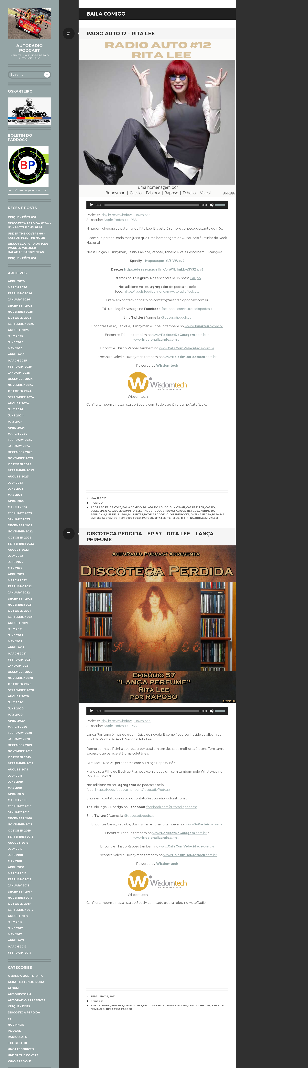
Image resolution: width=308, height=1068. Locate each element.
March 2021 (17, 653)
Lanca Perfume (199, 1005)
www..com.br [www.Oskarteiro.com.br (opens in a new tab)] (204, 326)
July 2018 (15, 849)
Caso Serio (157, 1005)
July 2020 (15, 702)
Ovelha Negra (201, 514)
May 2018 (15, 861)
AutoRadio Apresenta (27, 1000)
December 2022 (20, 525)
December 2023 (20, 452)
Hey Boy (192, 510)
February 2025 (20, 366)
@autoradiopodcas (176, 317)
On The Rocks (179, 514)
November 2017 (20, 897)
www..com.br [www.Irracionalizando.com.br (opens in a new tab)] (157, 339)
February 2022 (20, 586)
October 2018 (19, 830)
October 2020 (19, 684)
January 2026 (19, 299)
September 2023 (21, 470)
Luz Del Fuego (116, 514)
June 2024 (16, 415)
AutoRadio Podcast (29, 48)
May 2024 (15, 421)
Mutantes (135, 514)
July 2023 (15, 482)
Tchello (173, 517)
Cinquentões (19, 1006)
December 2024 (20, 379)
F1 (9, 1018)
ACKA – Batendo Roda (26, 982)
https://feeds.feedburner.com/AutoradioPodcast (161, 291)
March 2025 (17, 360)
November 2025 (20, 311)
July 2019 (15, 775)
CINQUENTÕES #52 (22, 217)
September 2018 (20, 836)
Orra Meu (113, 1009)
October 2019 (19, 757)
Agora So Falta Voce (106, 507)
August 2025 (18, 330)
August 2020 (18, 696)
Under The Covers (23, 1055)
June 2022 (15, 562)
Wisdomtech (167, 365)
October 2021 (19, 611)
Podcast (15, 1031)
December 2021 (20, 598)
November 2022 (20, 531)
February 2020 (20, 733)
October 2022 (19, 537)
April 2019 (16, 794)
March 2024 (17, 434)
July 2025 (15, 336)
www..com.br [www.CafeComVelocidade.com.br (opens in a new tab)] (186, 348)
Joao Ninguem (177, 1005)
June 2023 (15, 488)
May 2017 (15, 934)
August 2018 (18, 843)
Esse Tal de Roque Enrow (154, 510)
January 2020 (19, 739)
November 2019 (20, 751)
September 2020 (21, 690)
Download (142, 215)
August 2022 (18, 550)
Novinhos (16, 1024)
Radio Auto (18, 1037)
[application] (157, 205)
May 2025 (15, 348)
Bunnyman (177, 507)
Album (13, 988)
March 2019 (17, 800)
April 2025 (16, 354)
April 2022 (16, 574)
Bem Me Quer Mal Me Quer (129, 1005)
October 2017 (19, 904)
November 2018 (20, 824)
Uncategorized (21, 1049)
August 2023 (18, 476)
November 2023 (20, 458)
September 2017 (20, 910)
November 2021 (20, 604)
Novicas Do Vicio (156, 514)
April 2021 (16, 647)
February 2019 (19, 806)
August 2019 (18, 769)
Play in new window (116, 215)
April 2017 (16, 940)
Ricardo (97, 502)
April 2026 (16, 281)
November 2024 (20, 385)
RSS (133, 220)
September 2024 (21, 397)
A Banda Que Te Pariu (25, 976)
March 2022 (17, 580)
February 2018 (19, 879)
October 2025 (19, 318)
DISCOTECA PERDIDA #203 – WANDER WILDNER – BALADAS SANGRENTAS (29, 248)
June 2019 (15, 781)
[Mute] (212, 205)
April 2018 (16, 867)
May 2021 (15, 641)
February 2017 (19, 952)
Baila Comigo (132, 507)
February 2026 (20, 293)
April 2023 (16, 501)
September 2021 (20, 617)
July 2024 (15, 409)
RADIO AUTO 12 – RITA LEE (120, 33)
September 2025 (21, 324)
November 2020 (20, 678)
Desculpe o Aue (102, 510)
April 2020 (16, 720)
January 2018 (18, 885)
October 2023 (19, 464)
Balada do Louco (156, 507)
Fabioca (180, 510)
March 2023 (17, 507)
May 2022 (15, 568)
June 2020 (16, 708)
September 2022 (21, 543)
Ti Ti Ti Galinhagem (194, 517)
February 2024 (20, 440)
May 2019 (15, 788)
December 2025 (20, 305)
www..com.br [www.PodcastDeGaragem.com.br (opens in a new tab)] (179, 335)
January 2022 (19, 592)
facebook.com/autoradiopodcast (187, 309)
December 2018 (20, 818)
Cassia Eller (195, 507)
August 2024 (18, 403)
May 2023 (15, 495)
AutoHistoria (19, 994)
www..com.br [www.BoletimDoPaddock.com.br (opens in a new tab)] (190, 357)
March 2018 (17, 873)
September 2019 (20, 763)
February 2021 (19, 659)
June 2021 (15, 635)
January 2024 (19, 446)
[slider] (151, 205)
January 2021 (18, 666)
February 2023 (20, 513)
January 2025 (19, 373)
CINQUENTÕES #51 (22, 258)
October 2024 (20, 391)
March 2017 (17, 946)
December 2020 (20, 672)
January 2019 (18, 812)
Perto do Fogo (130, 517)
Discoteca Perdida (24, 1012)
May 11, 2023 (98, 498)
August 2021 (18, 623)
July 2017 (15, 922)
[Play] (92, 205)
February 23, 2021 (103, 996)
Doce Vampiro (124, 510)
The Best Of (18, 1043)
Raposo (147, 517)
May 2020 (15, 714)
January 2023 (19, 519)
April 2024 (16, 427)
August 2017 (18, 916)
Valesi (213, 517)
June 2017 (15, 928)
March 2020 (17, 727)
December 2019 (20, 745)
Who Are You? (20, 1061)
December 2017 (20, 891)
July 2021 (15, 629)
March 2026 (17, 287)
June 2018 (15, 855)
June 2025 (15, 342)
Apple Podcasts (116, 220)
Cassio (210, 507)
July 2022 (15, 556)
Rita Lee (160, 517)
